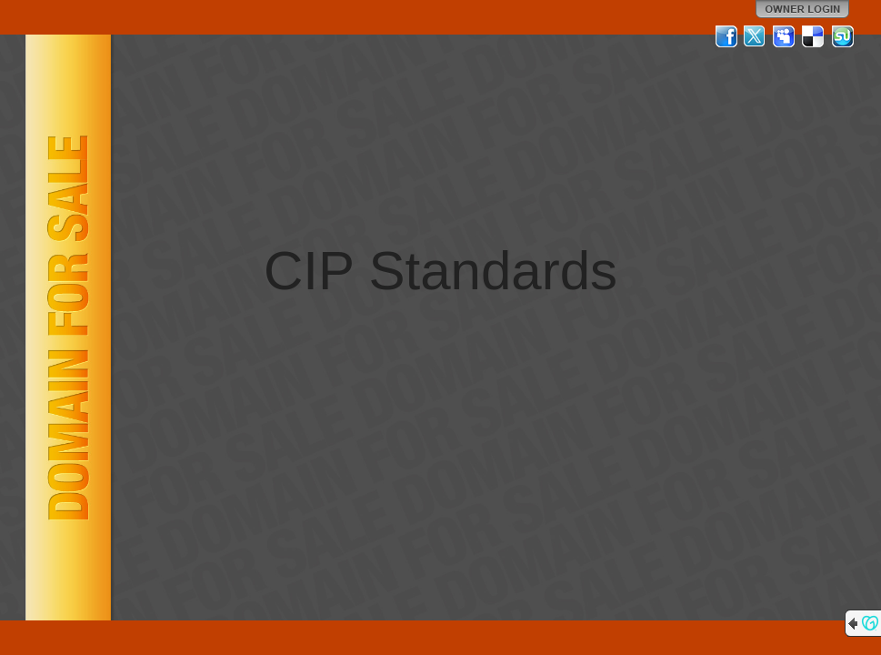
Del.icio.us (813, 36)
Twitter (755, 36)
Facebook (726, 36)
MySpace (784, 36)
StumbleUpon (843, 36)
